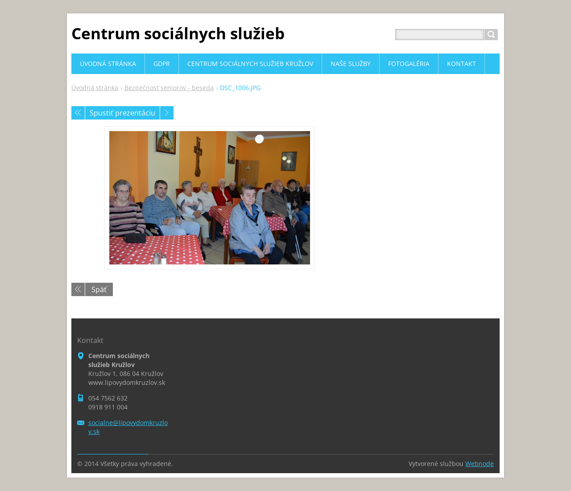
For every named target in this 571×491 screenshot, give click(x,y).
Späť (99, 289)
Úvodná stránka (94, 87)
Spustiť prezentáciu (122, 113)
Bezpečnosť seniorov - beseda (169, 87)
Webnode (479, 463)
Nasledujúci (167, 113)
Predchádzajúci (78, 113)
